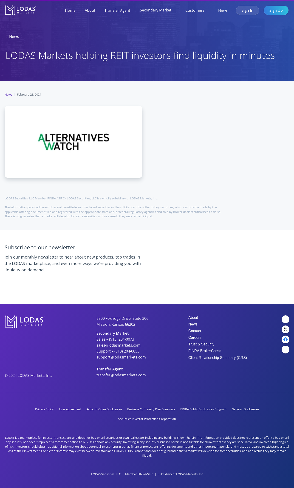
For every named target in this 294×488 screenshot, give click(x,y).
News (223, 10)
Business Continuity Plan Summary (151, 409)
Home (70, 10)
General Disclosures (245, 409)
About (90, 10)
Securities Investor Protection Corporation (147, 419)
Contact (194, 331)
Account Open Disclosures (104, 409)
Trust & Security (201, 344)
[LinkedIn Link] (285, 319)
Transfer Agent (117, 10)
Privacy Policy (44, 409)
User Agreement (70, 409)
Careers (194, 337)
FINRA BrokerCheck (204, 351)
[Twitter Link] (285, 329)
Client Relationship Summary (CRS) (217, 358)
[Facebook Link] (285, 339)
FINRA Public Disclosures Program (203, 409)
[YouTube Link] (285, 349)
